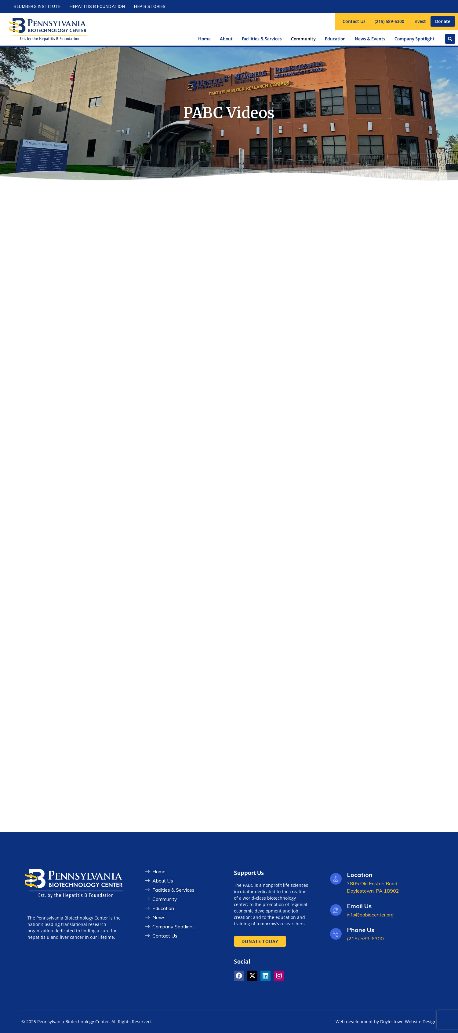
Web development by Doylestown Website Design (386, 1021)
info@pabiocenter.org (370, 915)
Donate (442, 21)
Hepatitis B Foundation (97, 6)
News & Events (370, 39)
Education (335, 39)
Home (204, 39)
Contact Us (354, 21)
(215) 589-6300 (389, 21)
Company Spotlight (414, 39)
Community (303, 39)
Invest (419, 21)
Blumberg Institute (37, 6)
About (226, 39)
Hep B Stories (150, 6)
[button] (450, 39)
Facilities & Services (262, 39)
